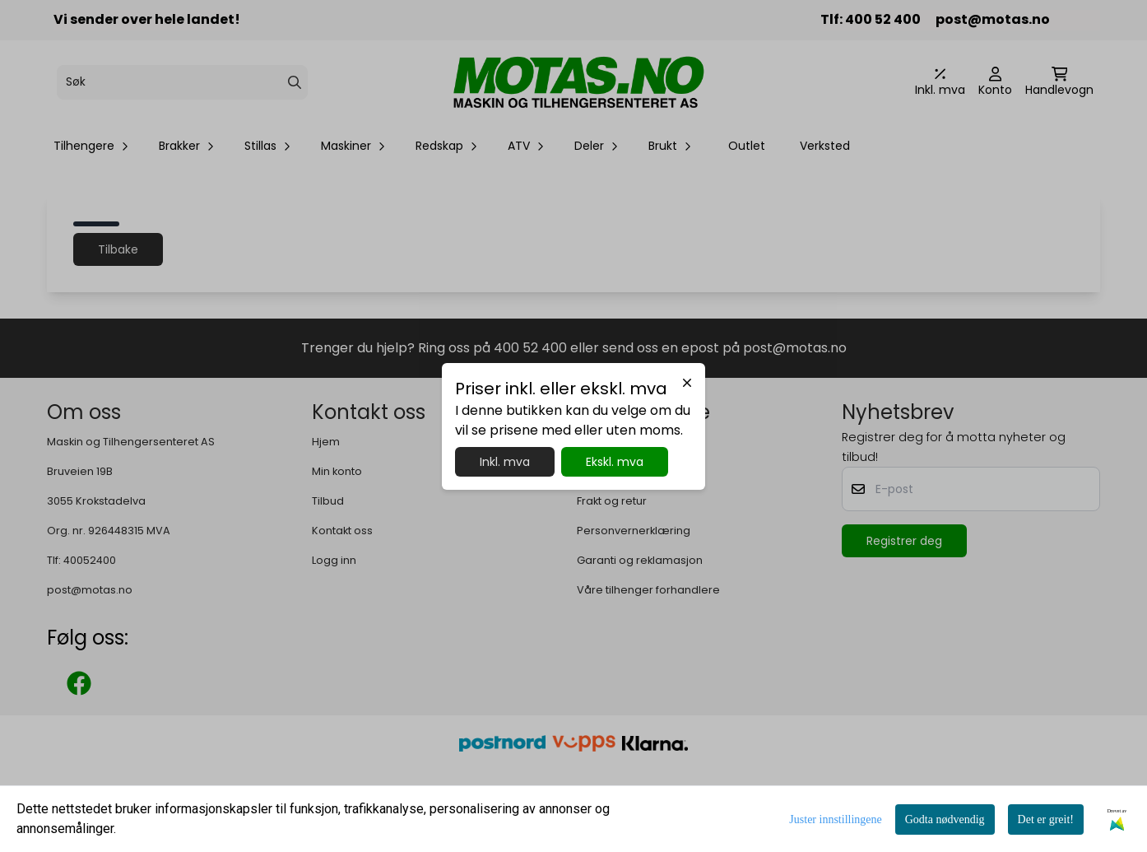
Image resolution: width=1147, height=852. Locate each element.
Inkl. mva (505, 462)
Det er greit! (1046, 819)
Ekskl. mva (614, 462)
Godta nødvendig (945, 819)
